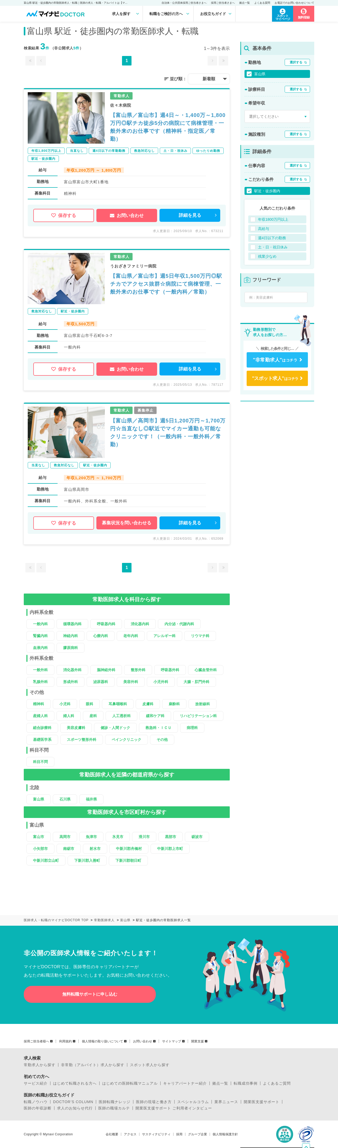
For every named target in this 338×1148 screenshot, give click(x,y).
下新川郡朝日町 (128, 860)
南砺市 (68, 848)
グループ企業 (197, 1134)
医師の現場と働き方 (154, 1102)
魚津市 (91, 837)
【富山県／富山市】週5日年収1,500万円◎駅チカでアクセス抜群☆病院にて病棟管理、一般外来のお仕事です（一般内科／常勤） (166, 284)
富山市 (38, 837)
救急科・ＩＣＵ (158, 728)
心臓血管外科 (206, 670)
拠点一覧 (244, 2)
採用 (179, 1134)
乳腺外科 (40, 682)
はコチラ (275, 360)
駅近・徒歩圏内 (267, 191)
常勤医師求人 (104, 920)
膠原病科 (70, 648)
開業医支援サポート (261, 1102)
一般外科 (40, 670)
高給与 (263, 229)
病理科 (192, 728)
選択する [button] (296, 62)
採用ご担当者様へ (36, 1041)
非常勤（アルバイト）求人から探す (92, 1065)
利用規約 (65, 1041)
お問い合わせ (127, 215)
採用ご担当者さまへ (223, 2)
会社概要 (112, 1134)
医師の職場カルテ (114, 1108)
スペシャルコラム (193, 1102)
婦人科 (68, 716)
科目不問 (40, 762)
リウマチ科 (200, 636)
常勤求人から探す (39, 1065)
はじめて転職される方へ (75, 1083)
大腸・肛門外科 (196, 682)
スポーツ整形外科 (81, 739)
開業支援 (197, 1041)
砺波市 (197, 837)
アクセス (130, 1134)
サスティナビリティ (156, 1134)
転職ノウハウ (36, 1102)
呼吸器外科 (170, 670)
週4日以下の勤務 (272, 238)
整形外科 (138, 670)
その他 (162, 739)
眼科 (89, 704)
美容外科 (130, 682)
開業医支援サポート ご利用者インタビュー (173, 1108)
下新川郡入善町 (87, 860)
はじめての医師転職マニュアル (130, 1083)
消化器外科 (72, 670)
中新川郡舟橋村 (129, 848)
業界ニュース (226, 1102)
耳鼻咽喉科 (118, 704)
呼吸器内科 (106, 624)
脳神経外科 (106, 670)
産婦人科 (40, 716)
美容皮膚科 (76, 728)
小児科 (65, 704)
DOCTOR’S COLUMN (73, 1102)
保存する (63, 215)
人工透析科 (121, 716)
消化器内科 (140, 624)
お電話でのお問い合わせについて (294, 2)
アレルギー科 (164, 636)
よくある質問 (262, 2)
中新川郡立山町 (46, 860)
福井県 (91, 799)
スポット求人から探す (150, 1065)
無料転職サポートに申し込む (89, 994)
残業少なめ (267, 256)
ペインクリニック (126, 739)
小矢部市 (40, 848)
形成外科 (70, 682)
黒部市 (170, 837)
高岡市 (65, 837)
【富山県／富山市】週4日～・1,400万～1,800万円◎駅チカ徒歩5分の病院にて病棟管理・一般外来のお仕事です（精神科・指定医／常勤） (168, 127)
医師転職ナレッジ (114, 1102)
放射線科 (202, 704)
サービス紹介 (36, 1083)
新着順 (209, 79)
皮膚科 (147, 704)
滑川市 (144, 837)
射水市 (95, 848)
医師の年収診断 (37, 1108)
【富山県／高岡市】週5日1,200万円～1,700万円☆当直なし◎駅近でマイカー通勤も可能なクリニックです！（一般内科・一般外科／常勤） (168, 432)
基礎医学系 (42, 739)
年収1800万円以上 (273, 219)
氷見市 (117, 837)
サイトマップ (171, 1041)
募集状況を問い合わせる (126, 522)
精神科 (38, 704)
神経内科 (70, 636)
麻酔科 (174, 704)
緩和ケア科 (155, 716)
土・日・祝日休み (273, 247)
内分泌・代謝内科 (179, 624)
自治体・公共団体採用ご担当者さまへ (184, 2)
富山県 (38, 799)
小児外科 (160, 682)
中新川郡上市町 (170, 848)
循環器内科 (72, 624)
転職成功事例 (245, 1083)
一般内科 (40, 624)
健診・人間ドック (115, 728)
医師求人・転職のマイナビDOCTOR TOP (56, 920)
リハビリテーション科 (198, 716)
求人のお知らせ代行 (75, 1108)
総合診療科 (42, 728)
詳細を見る (190, 215)
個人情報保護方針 (225, 1134)
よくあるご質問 (277, 1083)
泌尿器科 (100, 682)
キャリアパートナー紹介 (185, 1083)
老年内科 (130, 636)
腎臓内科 (40, 636)
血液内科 (40, 648)
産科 (93, 716)
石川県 (65, 799)
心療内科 (100, 636)
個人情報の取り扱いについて (102, 1041)
